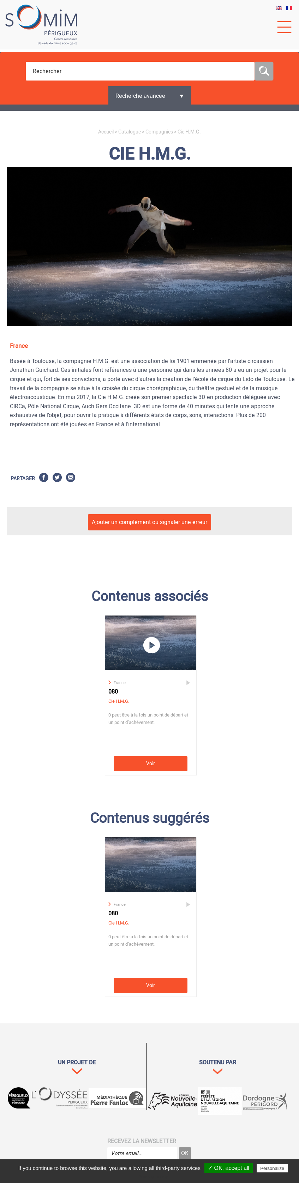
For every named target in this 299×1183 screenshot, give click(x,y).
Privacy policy (153, 1176)
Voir (150, 763)
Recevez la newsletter (141, 1141)
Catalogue (129, 132)
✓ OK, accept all (228, 1168)
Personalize (272, 1168)
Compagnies (159, 132)
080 (113, 692)
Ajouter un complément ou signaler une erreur (149, 522)
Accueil (106, 132)
